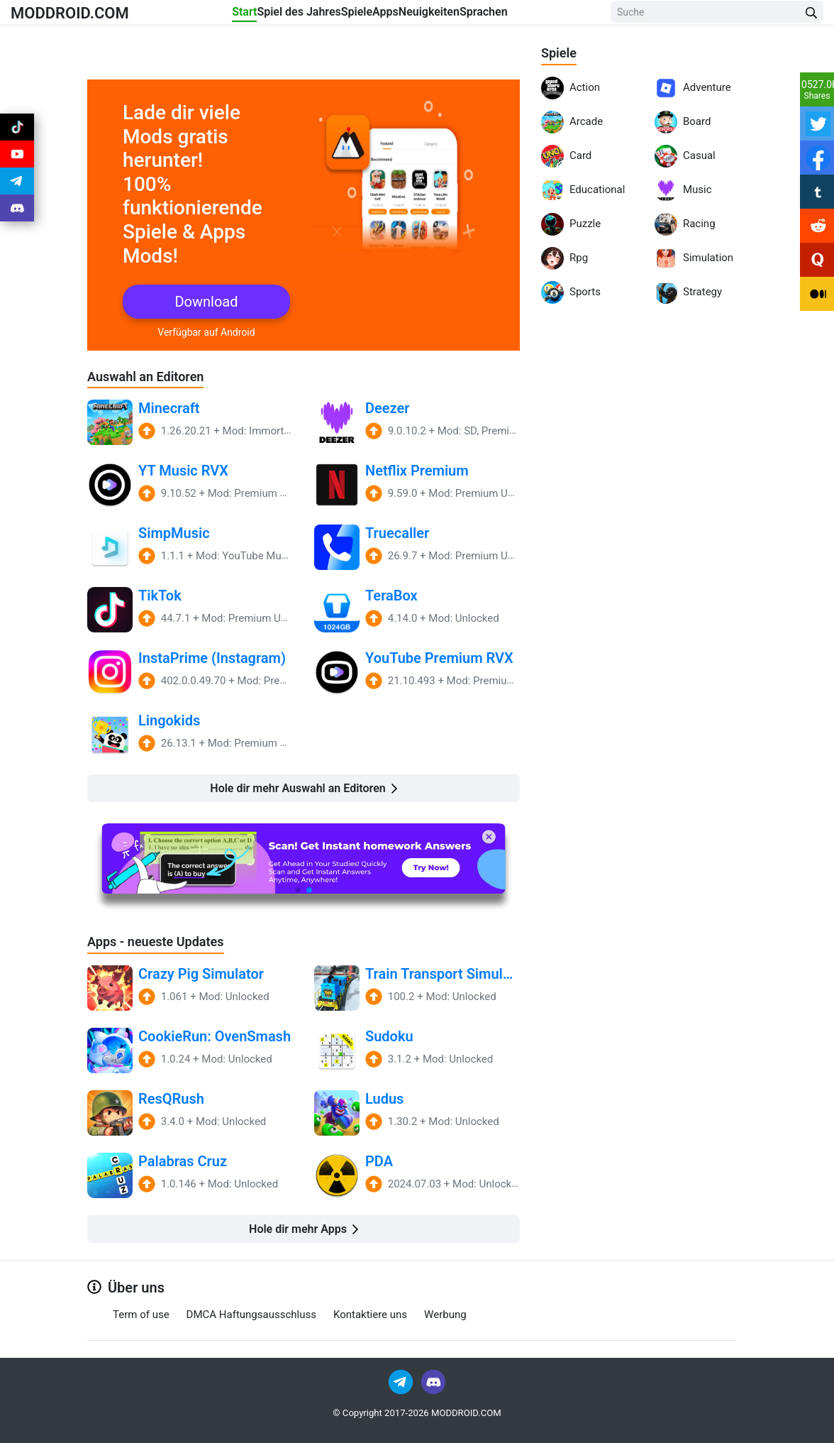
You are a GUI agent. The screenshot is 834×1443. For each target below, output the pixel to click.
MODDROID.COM (86, 15)
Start (218, 15)
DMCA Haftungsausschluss (251, 1315)
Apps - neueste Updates (163, 941)
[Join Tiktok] (17, 131)
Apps (410, 15)
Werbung (445, 1315)
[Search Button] (811, 16)
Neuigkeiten (470, 15)
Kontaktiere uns (370, 1315)
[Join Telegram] (402, 1381)
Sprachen (542, 15)
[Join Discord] (433, 1381)
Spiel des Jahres (289, 15)
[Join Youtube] (17, 165)
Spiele (364, 15)
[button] (298, 890)
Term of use (141, 1315)
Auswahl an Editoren (152, 376)
